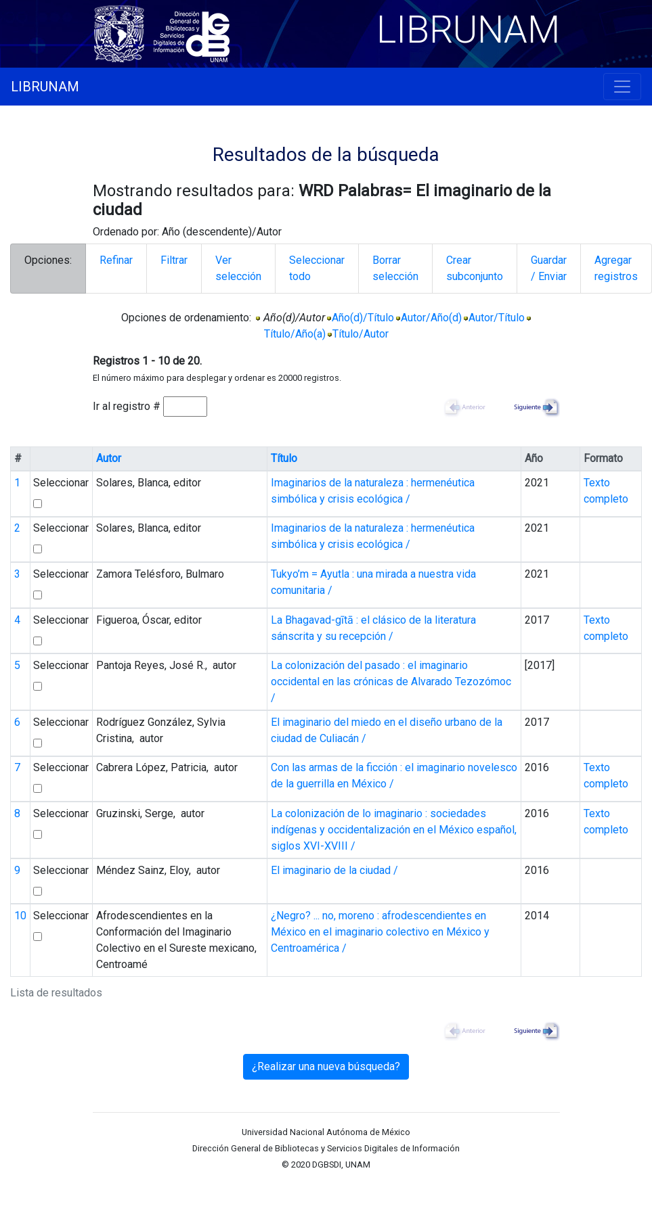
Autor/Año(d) (431, 317)
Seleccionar (61, 482)
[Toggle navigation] (622, 86)
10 (20, 915)
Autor (108, 458)
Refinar (116, 260)
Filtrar (174, 260)
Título (284, 458)
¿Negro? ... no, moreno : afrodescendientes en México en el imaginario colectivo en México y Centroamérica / (380, 931)
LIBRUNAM (45, 86)
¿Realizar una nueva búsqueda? (326, 1066)
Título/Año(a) (295, 333)
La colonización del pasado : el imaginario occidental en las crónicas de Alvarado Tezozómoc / (391, 681)
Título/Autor (360, 333)
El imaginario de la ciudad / (334, 870)
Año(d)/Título (363, 317)
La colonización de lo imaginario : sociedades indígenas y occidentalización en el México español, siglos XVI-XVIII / (394, 829)
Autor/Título (497, 317)
